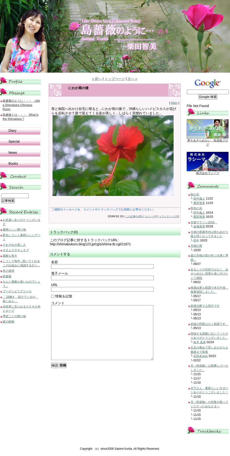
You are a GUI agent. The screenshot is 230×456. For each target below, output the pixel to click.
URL (54, 285)
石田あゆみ (200, 356)
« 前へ (97, 79)
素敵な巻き (10, 255)
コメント (58, 303)
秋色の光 (196, 208)
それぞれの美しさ (14, 245)
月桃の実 (196, 245)
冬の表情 (8, 270)
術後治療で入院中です (205, 306)
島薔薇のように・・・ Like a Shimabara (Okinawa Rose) (21, 105)
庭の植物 (8, 321)
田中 (196, 240)
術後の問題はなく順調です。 (209, 324)
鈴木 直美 (199, 342)
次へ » (132, 79)
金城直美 (199, 226)
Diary (174, 103)
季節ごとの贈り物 (14, 316)
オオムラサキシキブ (16, 250)
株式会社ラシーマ (207, 173)
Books (13, 163)
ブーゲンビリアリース (17, 291)
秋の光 (195, 194)
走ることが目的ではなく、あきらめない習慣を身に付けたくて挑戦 (209, 274)
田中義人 (199, 198)
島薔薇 (7, 276)
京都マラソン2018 (204, 222)
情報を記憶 (61, 296)
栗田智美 (199, 203)
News (12, 153)
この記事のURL (134, 216)
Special (14, 141)
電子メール (59, 273)
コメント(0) (151, 216)
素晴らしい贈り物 (14, 229)
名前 (54, 262)
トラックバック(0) (169, 216)
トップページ (115, 79)
